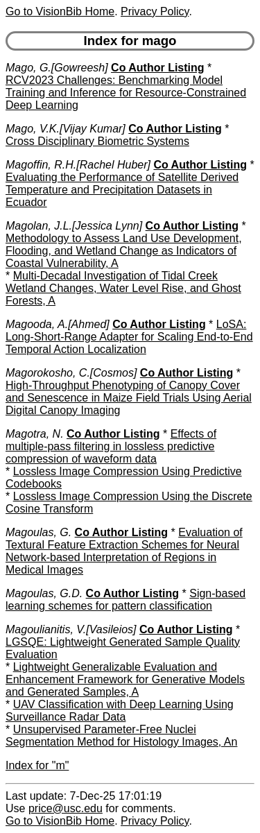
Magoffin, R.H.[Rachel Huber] (78, 165)
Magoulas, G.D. (44, 593)
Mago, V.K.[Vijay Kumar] (65, 129)
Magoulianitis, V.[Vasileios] (71, 629)
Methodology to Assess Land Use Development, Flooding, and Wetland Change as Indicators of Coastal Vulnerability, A (124, 250)
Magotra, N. (35, 434)
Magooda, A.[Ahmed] (58, 324)
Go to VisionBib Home (60, 11)
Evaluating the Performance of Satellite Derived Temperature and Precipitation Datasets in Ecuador (122, 189)
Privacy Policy (155, 11)
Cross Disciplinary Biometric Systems (97, 141)
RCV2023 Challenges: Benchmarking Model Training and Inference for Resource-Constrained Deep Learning (126, 92)
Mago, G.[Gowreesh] (57, 68)
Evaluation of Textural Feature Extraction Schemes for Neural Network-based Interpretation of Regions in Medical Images (124, 551)
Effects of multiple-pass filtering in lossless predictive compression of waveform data (111, 446)
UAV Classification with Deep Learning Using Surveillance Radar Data (120, 710)
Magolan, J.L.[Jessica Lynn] (74, 226)
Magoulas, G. (38, 532)
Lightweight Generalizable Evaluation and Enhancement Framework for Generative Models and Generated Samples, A (125, 679)
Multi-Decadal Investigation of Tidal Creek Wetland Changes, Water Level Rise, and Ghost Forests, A (123, 288)
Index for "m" (37, 765)
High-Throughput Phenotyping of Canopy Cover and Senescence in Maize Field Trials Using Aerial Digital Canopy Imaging (129, 397)
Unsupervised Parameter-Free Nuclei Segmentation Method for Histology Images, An (121, 735)
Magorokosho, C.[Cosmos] (71, 373)
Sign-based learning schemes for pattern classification (125, 599)
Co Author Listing (158, 68)
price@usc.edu (65, 808)
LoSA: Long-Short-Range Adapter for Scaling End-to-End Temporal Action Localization (129, 336)
